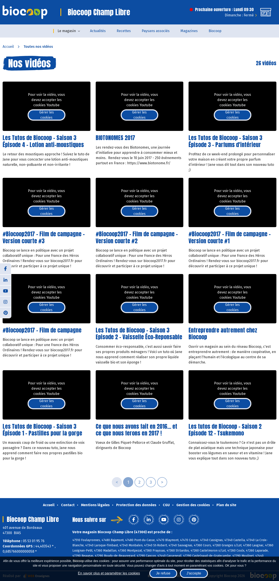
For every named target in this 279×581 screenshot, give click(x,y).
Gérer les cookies (46, 115)
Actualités (98, 31)
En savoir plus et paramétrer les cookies (109, 573)
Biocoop (215, 31)
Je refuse (163, 573)
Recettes (124, 31)
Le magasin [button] (67, 31)
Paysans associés (156, 31)
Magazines (189, 31)
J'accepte (194, 573)
